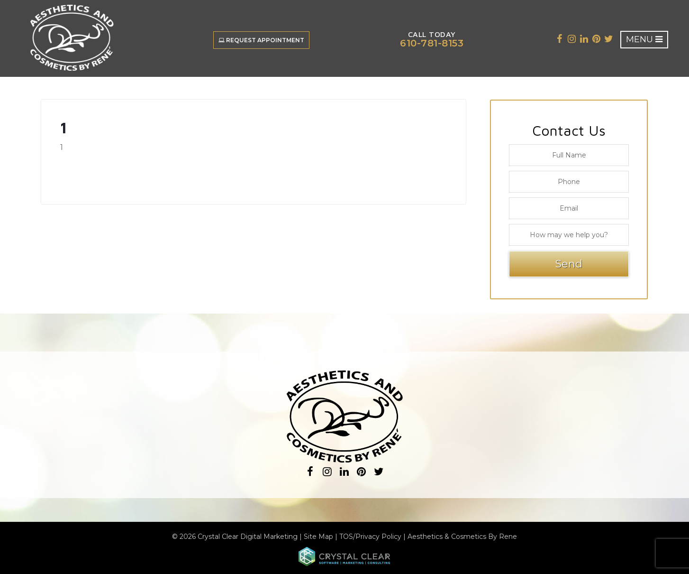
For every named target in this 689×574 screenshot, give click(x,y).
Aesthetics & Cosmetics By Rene (462, 536)
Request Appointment (261, 40)
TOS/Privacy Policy (370, 536)
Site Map (318, 536)
